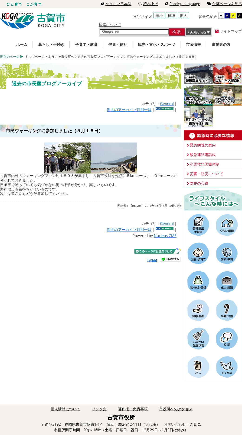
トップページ (35, 56)
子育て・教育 (86, 44)
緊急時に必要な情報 (213, 135)
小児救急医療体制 (204, 164)
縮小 (159, 15)
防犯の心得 (199, 183)
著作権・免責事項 (133, 408)
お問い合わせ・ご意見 (182, 424)
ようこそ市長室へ (61, 56)
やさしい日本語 (116, 3)
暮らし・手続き (51, 44)
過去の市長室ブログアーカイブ (100, 56)
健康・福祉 (117, 44)
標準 (171, 15)
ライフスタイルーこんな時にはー (213, 199)
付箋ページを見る (224, 3)
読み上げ (148, 3)
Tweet (152, 259)
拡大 (183, 15)
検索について (110, 24)
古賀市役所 (32, 21)
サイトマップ (231, 31)
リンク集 (99, 408)
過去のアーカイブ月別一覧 (129, 109)
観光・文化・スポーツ (156, 44)
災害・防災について (206, 173)
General (167, 103)
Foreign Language (182, 3)
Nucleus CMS (165, 235)
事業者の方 (221, 44)
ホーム (21, 44)
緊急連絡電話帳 (203, 154)
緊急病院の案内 (203, 145)
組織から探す (200, 32)
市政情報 (193, 44)
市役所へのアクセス (176, 408)
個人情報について (65, 408)
